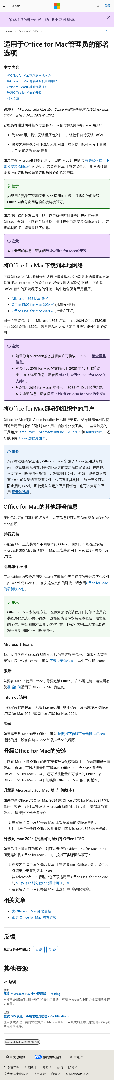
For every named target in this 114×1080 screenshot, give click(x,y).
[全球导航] (4, 6)
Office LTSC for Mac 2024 (31, 304)
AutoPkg (92, 431)
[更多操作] (106, 31)
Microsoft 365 (28, 31)
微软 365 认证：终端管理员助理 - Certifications (36, 1016)
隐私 (71, 1067)
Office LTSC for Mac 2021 (31, 310)
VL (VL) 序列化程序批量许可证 (39, 883)
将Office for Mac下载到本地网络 (29, 75)
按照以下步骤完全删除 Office (80, 733)
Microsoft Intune (51, 431)
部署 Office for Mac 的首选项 (34, 917)
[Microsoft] (57, 6)
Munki (72, 431)
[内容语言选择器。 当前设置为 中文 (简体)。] (16, 1057)
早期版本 (31, 1067)
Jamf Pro (25, 431)
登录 (107, 6)
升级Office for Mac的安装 (24, 92)
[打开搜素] (98, 6)
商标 (54, 1074)
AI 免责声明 (11, 1067)
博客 (45, 1067)
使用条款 (39, 1074)
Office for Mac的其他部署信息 (27, 87)
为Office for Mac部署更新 (31, 911)
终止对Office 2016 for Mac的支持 (77, 393)
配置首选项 (20, 492)
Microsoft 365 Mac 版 (28, 298)
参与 (60, 1067)
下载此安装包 (60, 660)
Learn (8, 31)
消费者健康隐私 (14, 1074)
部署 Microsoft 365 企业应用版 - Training (32, 994)
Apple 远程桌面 (30, 438)
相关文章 (13, 98)
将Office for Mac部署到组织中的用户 (32, 81)
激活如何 (14, 687)
